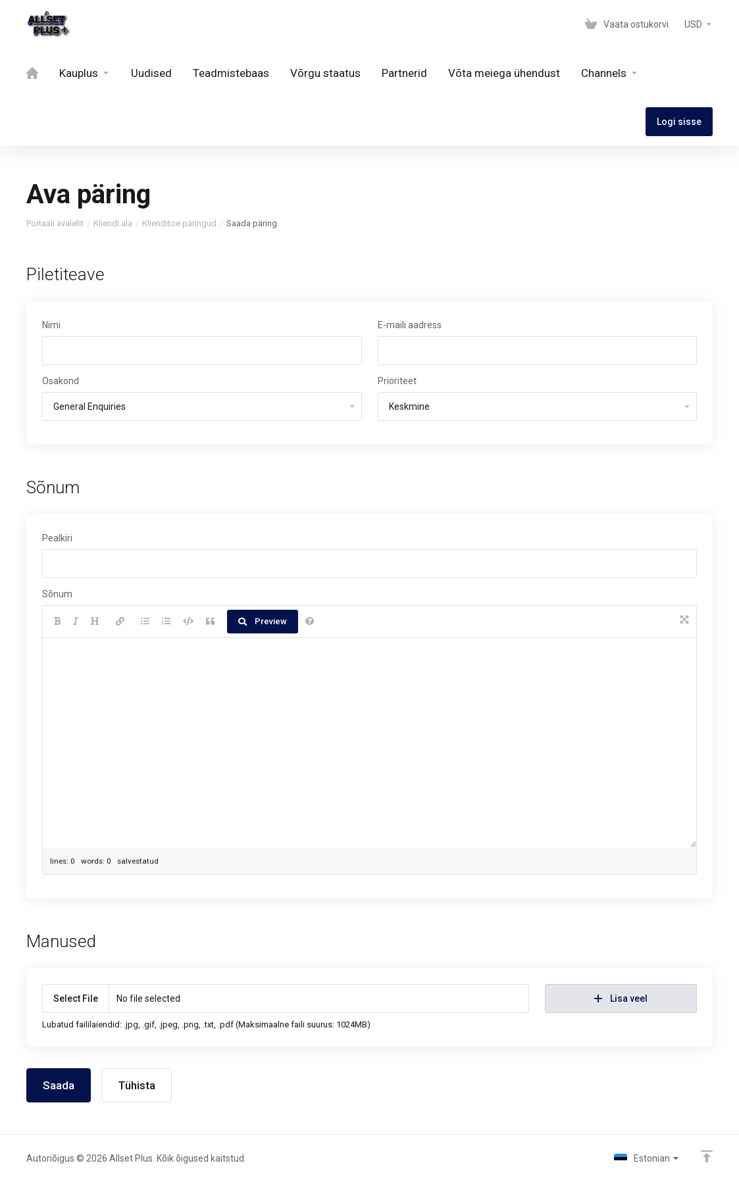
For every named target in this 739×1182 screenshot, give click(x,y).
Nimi (51, 325)
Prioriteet (397, 381)
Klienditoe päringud (179, 223)
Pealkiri (57, 538)
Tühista (136, 1085)
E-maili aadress (410, 325)
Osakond (60, 381)
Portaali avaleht (55, 223)
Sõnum (57, 594)
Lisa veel (621, 998)
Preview (262, 621)
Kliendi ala (112, 223)
